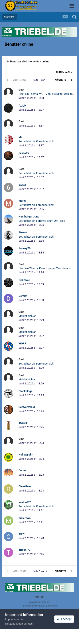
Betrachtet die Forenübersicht (36, 141)
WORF (22, 343)
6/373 (22, 184)
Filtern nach (64, 72)
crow (21, 533)
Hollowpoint (26, 454)
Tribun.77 (24, 549)
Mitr (21, 137)
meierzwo (25, 518)
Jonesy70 (25, 248)
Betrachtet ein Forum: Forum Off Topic (42, 220)
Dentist (23, 295)
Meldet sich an (27, 316)
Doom (22, 470)
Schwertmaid (27, 407)
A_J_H (22, 105)
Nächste (60, 79)
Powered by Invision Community (39, 605)
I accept (64, 619)
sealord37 (25, 502)
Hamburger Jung (29, 216)
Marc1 (22, 200)
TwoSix (23, 422)
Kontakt (39, 597)
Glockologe (25, 391)
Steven (23, 232)
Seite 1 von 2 (40, 79)
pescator (24, 153)
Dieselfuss (25, 486)
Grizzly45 (24, 280)
